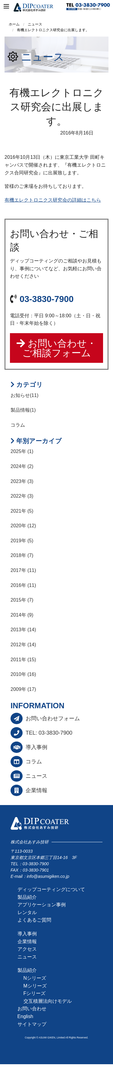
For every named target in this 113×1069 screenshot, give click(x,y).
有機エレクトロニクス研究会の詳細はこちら (53, 200)
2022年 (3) (22, 496)
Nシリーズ (35, 978)
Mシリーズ (35, 985)
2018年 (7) (22, 555)
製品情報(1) (23, 410)
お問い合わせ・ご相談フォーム (56, 348)
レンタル (27, 912)
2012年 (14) (23, 644)
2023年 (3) (22, 481)
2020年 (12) (23, 525)
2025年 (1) (22, 451)
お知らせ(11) (24, 395)
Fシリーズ (35, 993)
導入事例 (36, 747)
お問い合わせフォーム (53, 718)
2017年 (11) (23, 570)
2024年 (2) (22, 466)
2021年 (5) (22, 511)
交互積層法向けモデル (48, 1001)
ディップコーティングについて (51, 889)
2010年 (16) (23, 674)
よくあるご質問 (34, 919)
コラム (34, 762)
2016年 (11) (23, 585)
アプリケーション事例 (41, 904)
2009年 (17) (23, 689)
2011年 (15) (23, 659)
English (25, 1016)
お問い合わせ (31, 1008)
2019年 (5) (22, 540)
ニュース (42, 57)
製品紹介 (27, 897)
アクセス (27, 949)
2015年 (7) (22, 600)
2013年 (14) (23, 629)
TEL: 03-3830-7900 (49, 733)
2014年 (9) (22, 614)
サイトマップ (31, 1024)
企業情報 (36, 790)
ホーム (14, 24)
